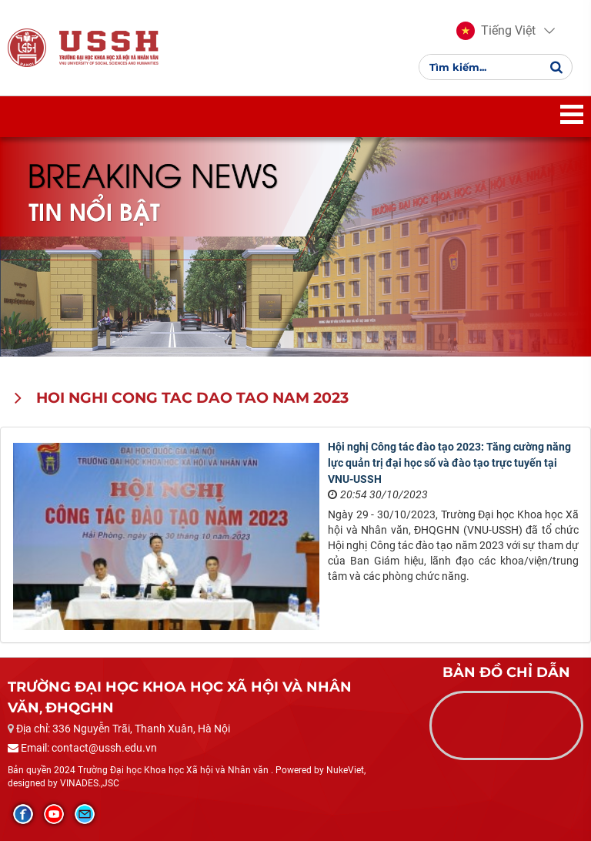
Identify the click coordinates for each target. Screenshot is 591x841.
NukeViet (345, 770)
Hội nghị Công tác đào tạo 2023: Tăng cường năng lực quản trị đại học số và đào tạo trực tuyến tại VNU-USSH (449, 463)
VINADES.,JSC (89, 783)
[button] (496, 31)
